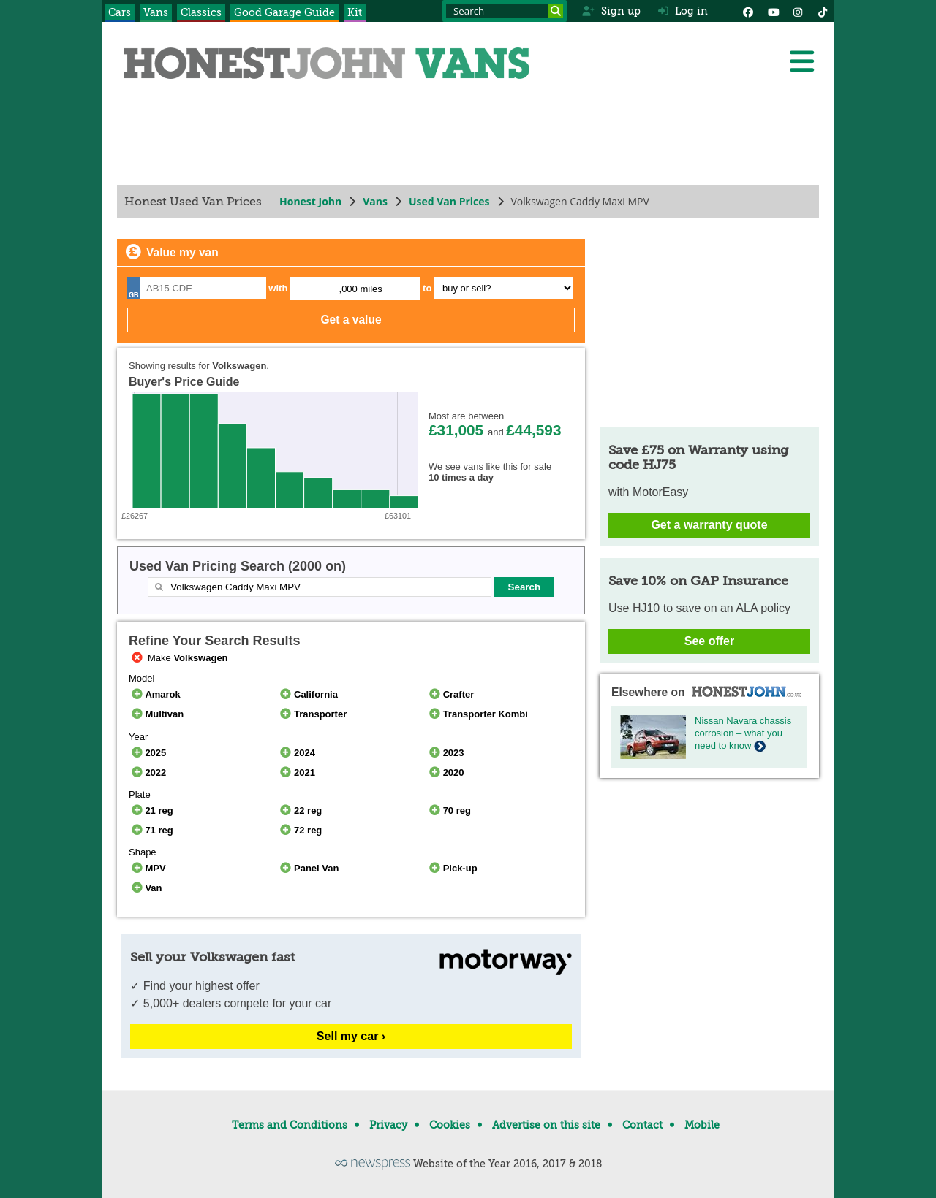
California (308, 694)
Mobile (702, 1125)
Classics (201, 12)
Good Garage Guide (284, 12)
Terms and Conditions (289, 1125)
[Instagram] (798, 11)
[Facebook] (748, 11)
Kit (354, 12)
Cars (119, 12)
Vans (155, 12)
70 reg (448, 810)
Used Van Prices (449, 201)
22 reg (300, 810)
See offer (709, 641)
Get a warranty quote (709, 525)
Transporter (312, 714)
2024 (296, 752)
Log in (683, 11)
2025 (147, 752)
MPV (147, 868)
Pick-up (451, 868)
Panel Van (308, 868)
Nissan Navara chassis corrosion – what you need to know (743, 733)
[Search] (555, 11)
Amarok (155, 694)
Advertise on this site (546, 1125)
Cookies (449, 1125)
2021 (296, 772)
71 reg (151, 830)
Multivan (156, 714)
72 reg (300, 830)
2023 (445, 752)
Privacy (388, 1125)
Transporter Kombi (477, 714)
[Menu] (801, 61)
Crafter (450, 694)
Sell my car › (351, 1036)
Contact (642, 1125)
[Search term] (504, 11)
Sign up (611, 11)
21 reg (151, 810)
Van (145, 887)
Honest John (310, 201)
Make (178, 657)
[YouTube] (773, 11)
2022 (147, 772)
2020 (445, 772)
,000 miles (360, 288)
